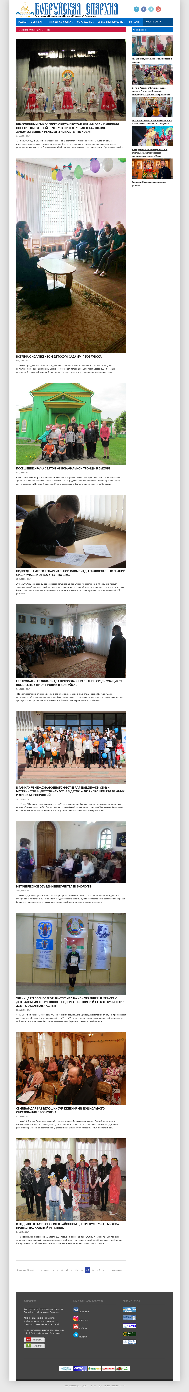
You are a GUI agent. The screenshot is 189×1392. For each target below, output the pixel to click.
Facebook (144, 9)
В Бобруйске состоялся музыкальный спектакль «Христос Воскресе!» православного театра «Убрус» (149, 152)
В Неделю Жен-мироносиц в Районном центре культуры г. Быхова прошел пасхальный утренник (67, 1226)
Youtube (158, 9)
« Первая (45, 1270)
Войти (94, 1385)
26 (76, 1270)
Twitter (151, 9)
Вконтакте (136, 9)
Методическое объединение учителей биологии (54, 886)
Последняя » (116, 1270)
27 (82, 1270)
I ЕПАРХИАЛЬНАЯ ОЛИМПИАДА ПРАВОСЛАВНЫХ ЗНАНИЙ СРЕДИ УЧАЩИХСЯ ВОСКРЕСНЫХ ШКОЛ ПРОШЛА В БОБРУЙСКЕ (69, 683)
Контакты (134, 21)
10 (62, 1270)
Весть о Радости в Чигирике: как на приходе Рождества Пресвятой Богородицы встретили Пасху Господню (151, 91)
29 (93, 1270)
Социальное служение (111, 21)
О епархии (38, 21)
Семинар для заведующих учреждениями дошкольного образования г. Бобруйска (60, 1110)
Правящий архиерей (61, 21)
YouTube (80, 1328)
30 (98, 1270)
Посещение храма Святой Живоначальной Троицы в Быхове (63, 468)
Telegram (80, 1336)
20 (67, 1270)
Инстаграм (81, 1320)
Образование (85, 21)
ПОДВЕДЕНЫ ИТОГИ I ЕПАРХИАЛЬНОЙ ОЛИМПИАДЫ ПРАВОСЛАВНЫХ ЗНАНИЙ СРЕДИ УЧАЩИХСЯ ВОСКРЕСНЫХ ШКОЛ (70, 573)
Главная (22, 21)
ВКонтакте (81, 1311)
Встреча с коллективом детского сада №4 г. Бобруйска (59, 357)
